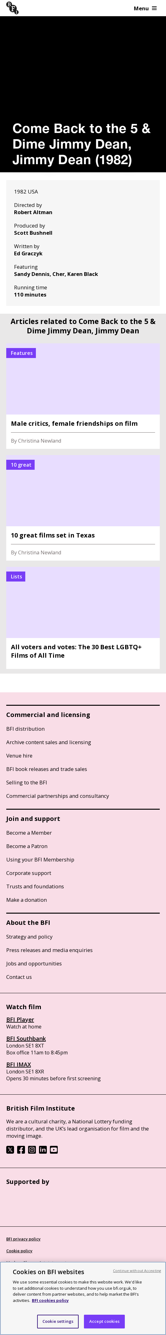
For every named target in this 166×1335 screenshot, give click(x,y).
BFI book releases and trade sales (46, 769)
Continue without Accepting (137, 1270)
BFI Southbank (26, 1038)
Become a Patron (26, 846)
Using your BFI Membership (40, 859)
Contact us (19, 976)
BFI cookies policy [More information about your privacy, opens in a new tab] (50, 1300)
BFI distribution (25, 728)
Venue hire (19, 755)
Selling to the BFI (26, 782)
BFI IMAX (18, 1064)
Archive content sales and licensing (48, 742)
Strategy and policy (29, 936)
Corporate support (28, 872)
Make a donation (26, 899)
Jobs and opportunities (34, 963)
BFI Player (20, 1019)
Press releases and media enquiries (49, 950)
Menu (145, 8)
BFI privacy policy (23, 1239)
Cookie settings (57, 1321)
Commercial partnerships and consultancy (57, 795)
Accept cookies (104, 1321)
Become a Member (29, 832)
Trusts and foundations (35, 886)
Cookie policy (19, 1251)
